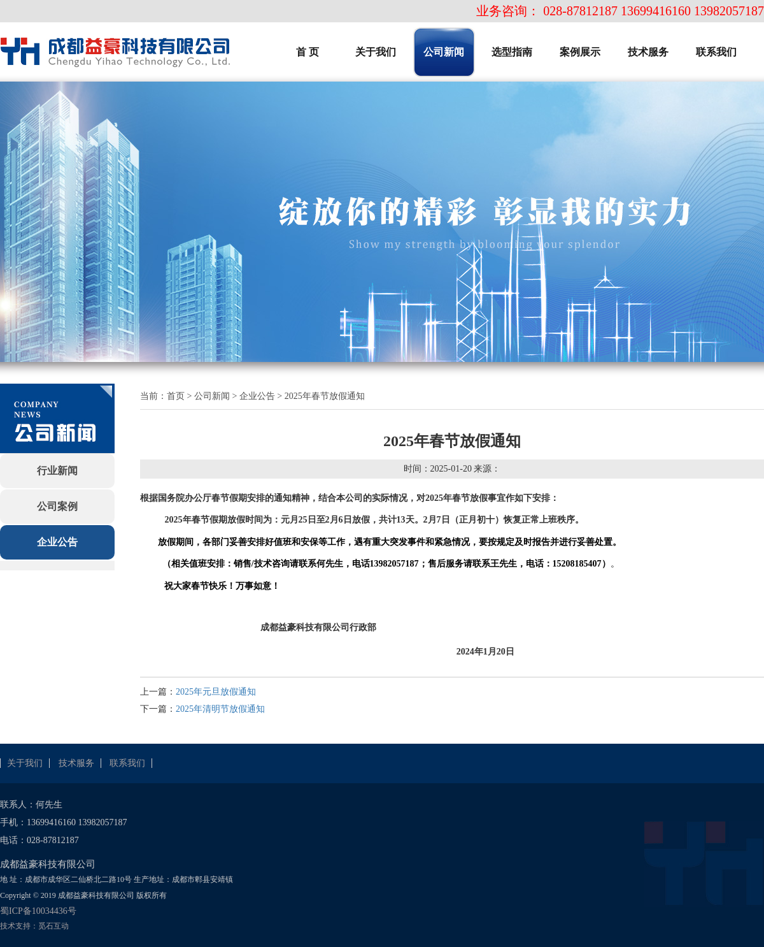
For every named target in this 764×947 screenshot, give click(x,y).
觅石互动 (53, 926)
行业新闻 (57, 470)
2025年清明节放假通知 (220, 709)
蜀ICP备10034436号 (38, 911)
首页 (176, 396)
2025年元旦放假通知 (216, 692)
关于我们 (25, 763)
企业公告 (57, 542)
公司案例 (57, 506)
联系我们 (127, 763)
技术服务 (76, 763)
